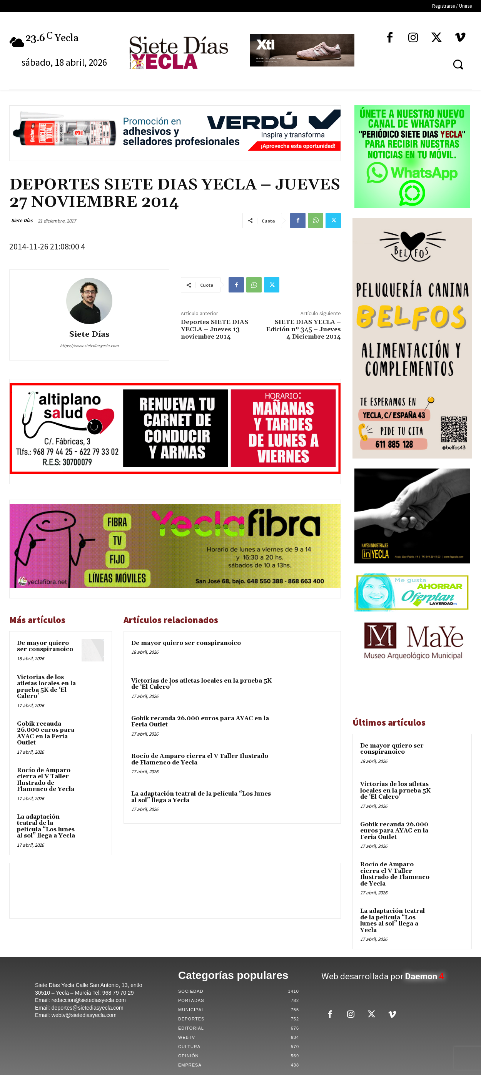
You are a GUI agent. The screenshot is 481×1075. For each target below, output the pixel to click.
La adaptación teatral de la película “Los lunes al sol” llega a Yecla (46, 826)
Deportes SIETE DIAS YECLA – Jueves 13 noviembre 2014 (214, 329)
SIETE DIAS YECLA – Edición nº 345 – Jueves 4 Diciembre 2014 (303, 329)
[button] (458, 64)
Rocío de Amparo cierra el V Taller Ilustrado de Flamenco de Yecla (45, 780)
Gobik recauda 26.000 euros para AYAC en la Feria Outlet (45, 733)
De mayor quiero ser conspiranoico (45, 646)
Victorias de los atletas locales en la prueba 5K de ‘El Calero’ (46, 687)
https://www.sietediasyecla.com (89, 345)
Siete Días (22, 220)
